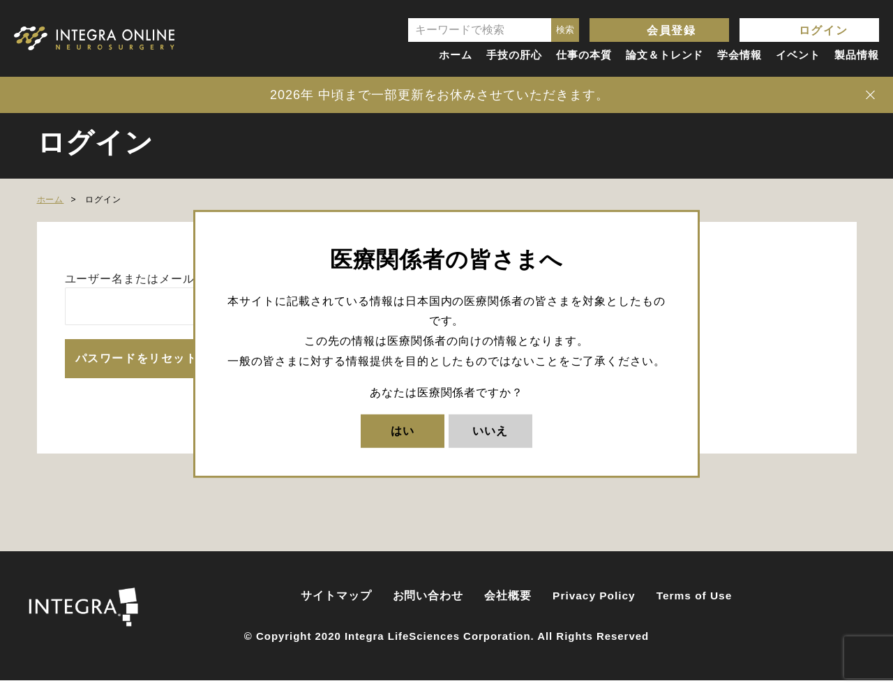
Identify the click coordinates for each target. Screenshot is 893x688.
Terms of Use (694, 602)
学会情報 (739, 55)
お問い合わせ (428, 602)
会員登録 (671, 30)
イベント (798, 55)
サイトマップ (336, 602)
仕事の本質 (584, 55)
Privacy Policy (594, 602)
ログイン (823, 30)
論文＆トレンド (665, 55)
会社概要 (508, 602)
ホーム (455, 55)
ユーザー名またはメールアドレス (153, 279)
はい (402, 430)
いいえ (490, 430)
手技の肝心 (514, 55)
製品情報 (856, 55)
